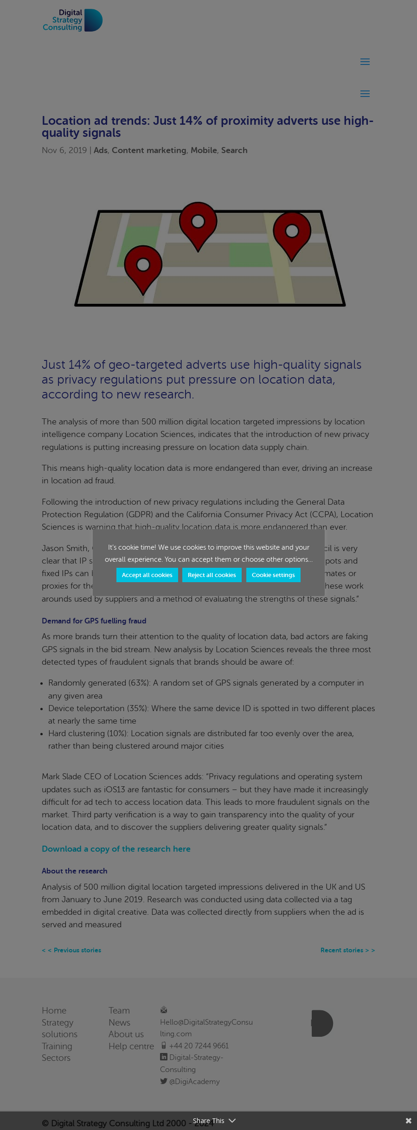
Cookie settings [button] (273, 574)
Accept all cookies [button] (147, 574)
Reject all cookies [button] (212, 574)
